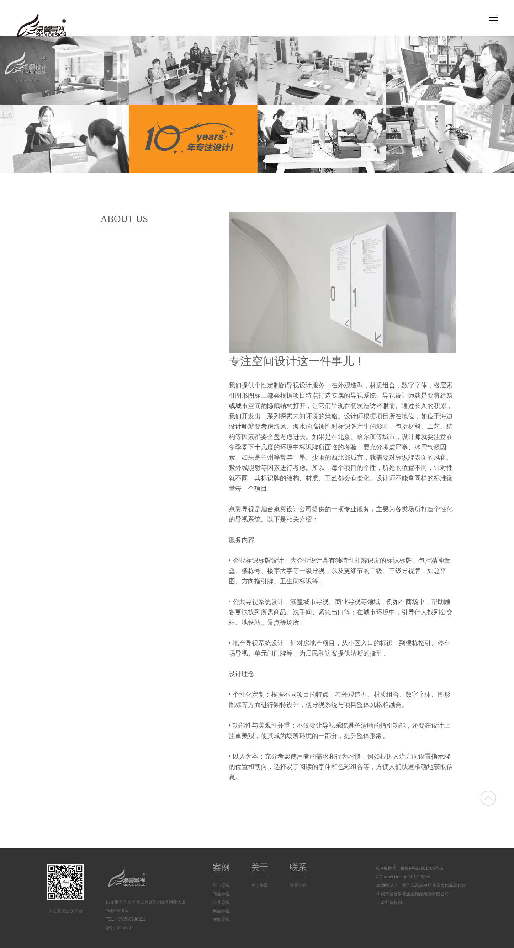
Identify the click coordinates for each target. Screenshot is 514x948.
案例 (221, 867)
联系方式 (298, 885)
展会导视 (221, 911)
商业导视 (221, 893)
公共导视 (221, 902)
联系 (298, 867)
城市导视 (221, 885)
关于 (259, 867)
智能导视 (221, 919)
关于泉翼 (259, 885)
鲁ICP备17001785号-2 (422, 868)
